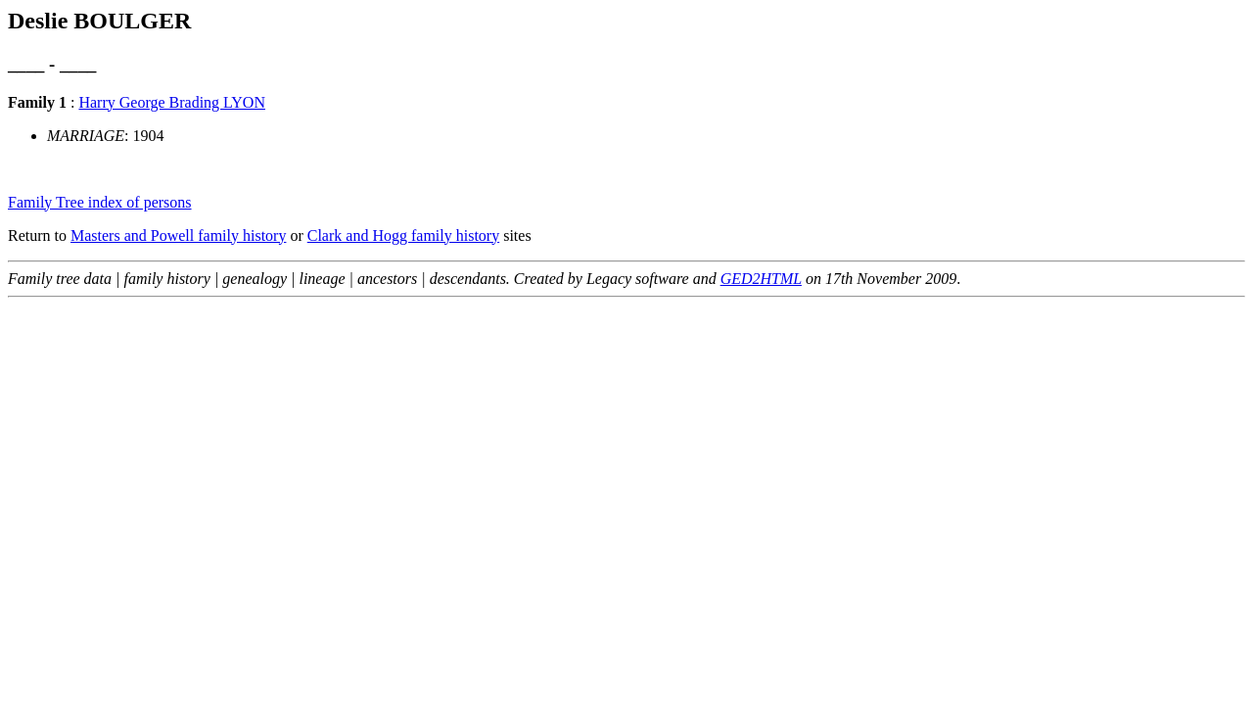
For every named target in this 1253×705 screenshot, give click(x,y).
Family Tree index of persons (100, 202)
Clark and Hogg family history (403, 235)
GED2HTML (761, 278)
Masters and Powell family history (178, 235)
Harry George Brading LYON (171, 102)
